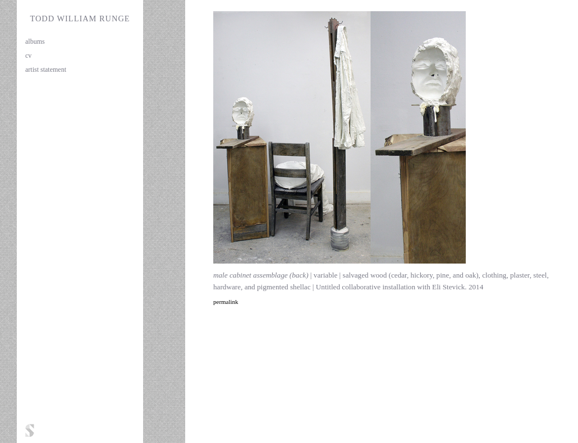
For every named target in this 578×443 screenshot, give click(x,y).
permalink (225, 301)
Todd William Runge (80, 18)
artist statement (45, 69)
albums (35, 41)
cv (28, 55)
